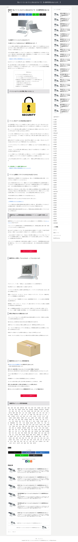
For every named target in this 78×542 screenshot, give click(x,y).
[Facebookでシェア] (21, 14)
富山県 (9, 447)
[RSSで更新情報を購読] (31, 461)
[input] (62, 9)
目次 (27, 72)
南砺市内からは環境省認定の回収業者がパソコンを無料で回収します (29, 79)
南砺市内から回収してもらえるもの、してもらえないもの (28, 81)
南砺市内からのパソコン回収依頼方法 (24, 84)
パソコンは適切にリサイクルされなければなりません (27, 77)
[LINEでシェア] (35, 14)
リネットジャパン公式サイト (15, 364)
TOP (36, 538)
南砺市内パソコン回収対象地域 (22, 86)
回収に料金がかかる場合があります (24, 82)
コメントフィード (57, 235)
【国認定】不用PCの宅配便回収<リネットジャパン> (20, 58)
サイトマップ (40, 538)
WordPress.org (56, 238)
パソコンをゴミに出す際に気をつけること (24, 74)
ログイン (55, 230)
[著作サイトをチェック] (26, 461)
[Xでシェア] (14, 14)
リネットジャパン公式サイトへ (29, 251)
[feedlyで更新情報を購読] (29, 461)
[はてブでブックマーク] (28, 14)
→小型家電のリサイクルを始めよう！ (16, 201)
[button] (42, 14)
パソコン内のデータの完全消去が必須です (25, 76)
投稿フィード (56, 232)
